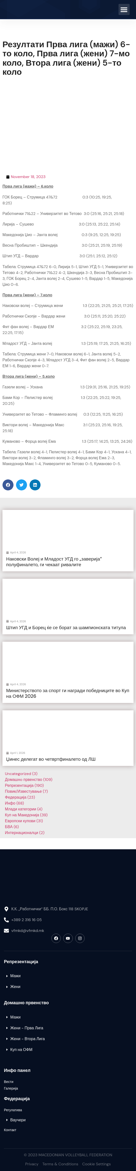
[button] (124, 9)
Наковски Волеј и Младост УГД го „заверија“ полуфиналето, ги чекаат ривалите (54, 562)
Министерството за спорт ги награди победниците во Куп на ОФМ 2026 (67, 693)
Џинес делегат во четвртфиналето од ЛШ (51, 759)
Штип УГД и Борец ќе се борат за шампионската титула (66, 627)
